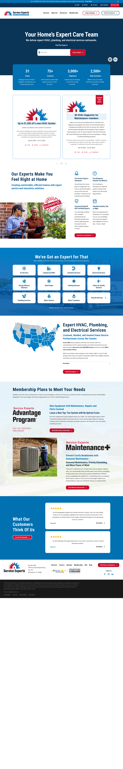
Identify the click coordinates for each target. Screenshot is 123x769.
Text (28, 145)
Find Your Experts (110, 13)
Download (45, 145)
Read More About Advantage (62, 430)
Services (54, 565)
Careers (94, 5)
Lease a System (91, 13)
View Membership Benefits (77, 487)
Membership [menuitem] (73, 13)
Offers (85, 5)
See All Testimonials (22, 537)
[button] (115, 59)
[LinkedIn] (112, 574)
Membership (78, 565)
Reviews (69, 565)
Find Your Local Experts (85, 235)
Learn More (88, 1)
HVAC (14, 428)
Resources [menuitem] (63, 13)
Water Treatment (18, 430)
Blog (90, 565)
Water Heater (25, 428)
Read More (100, 523)
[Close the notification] (118, 1)
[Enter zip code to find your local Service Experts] (55, 52)
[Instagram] (109, 574)
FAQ (77, 5)
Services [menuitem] (46, 13)
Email (36, 145)
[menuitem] (7, 595)
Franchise (104, 5)
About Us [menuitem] (54, 13)
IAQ (19, 428)
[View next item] (66, 163)
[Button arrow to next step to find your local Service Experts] (78, 52)
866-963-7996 (115, 5)
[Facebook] (105, 574)
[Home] (16, 13)
